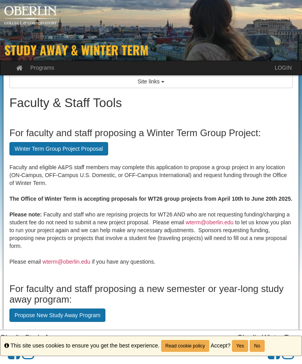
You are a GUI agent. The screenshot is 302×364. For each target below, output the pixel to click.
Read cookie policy (185, 346)
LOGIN (283, 68)
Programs (42, 68)
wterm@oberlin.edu (210, 222)
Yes (240, 346)
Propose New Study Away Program (57, 315)
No (257, 346)
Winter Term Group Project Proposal (59, 149)
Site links (151, 81)
